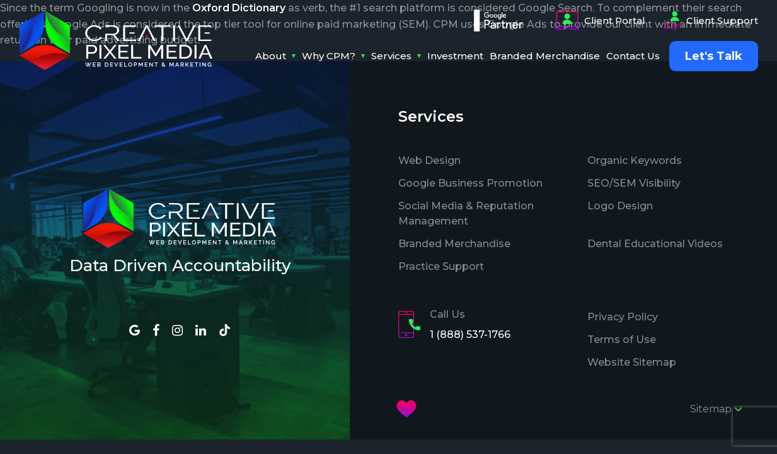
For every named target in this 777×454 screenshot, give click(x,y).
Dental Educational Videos (655, 244)
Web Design (429, 160)
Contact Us (633, 56)
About (270, 56)
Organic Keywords (634, 160)
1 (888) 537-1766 (470, 334)
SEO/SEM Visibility (634, 183)
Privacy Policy (622, 317)
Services (391, 56)
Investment (455, 56)
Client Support (711, 20)
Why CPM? (328, 56)
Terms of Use (621, 340)
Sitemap (716, 409)
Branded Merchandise (545, 56)
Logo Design (620, 206)
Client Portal (600, 20)
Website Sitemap (631, 362)
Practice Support (441, 266)
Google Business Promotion (470, 183)
